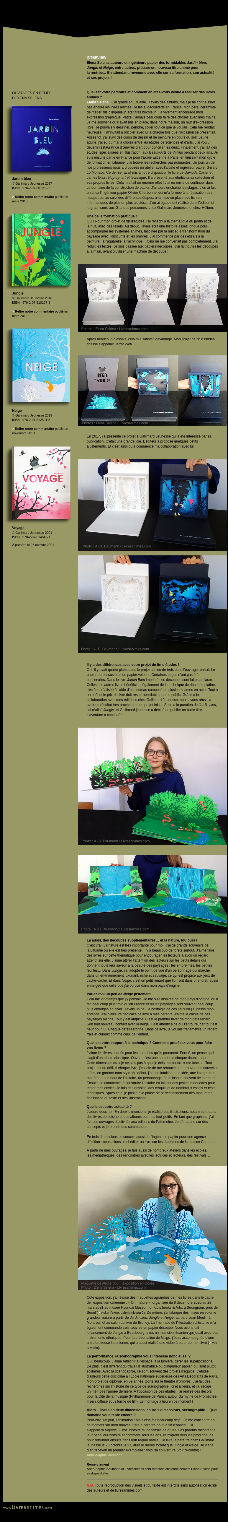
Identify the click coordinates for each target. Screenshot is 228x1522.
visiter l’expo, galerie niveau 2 (122, 1312)
